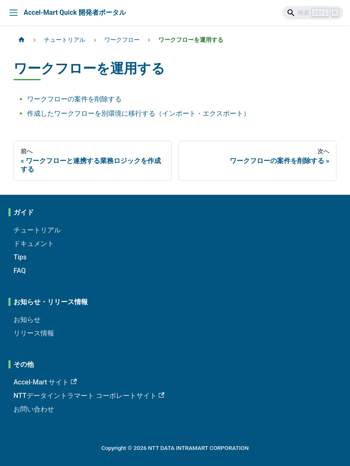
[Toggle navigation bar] (13, 12)
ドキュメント (34, 244)
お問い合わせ (34, 409)
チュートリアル (37, 230)
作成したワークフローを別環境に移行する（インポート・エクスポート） (138, 113)
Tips (20, 257)
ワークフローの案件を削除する (74, 99)
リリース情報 (34, 333)
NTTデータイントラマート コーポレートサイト (89, 396)
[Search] (312, 12)
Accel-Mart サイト (45, 382)
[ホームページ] (22, 40)
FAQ (20, 271)
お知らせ (27, 320)
